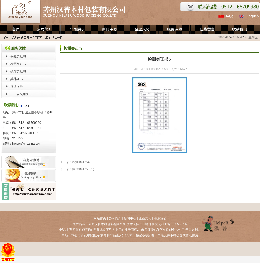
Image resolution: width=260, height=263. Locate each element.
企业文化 (145, 218)
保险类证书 (18, 56)
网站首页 (100, 218)
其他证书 (16, 79)
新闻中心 (130, 218)
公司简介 (115, 218)
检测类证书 (18, 64)
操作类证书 (18, 71)
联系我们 (160, 218)
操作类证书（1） (84, 169)
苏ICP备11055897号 (173, 224)
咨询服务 (16, 86)
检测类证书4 (81, 162)
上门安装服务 (19, 94)
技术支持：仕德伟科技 (142, 224)
